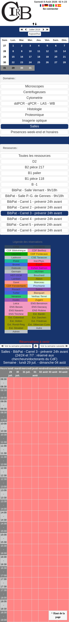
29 (4, 56)
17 (30, 56)
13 (55, 51)
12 (47, 51)
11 (38, 51)
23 (21, 62)
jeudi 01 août (35, 372)
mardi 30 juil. (17, 372)
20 (55, 56)
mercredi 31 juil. (26, 370)
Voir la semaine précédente (16, 346)
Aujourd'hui (34, 34)
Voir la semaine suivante (54, 346)
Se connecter (50, 8)
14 (64, 51)
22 (13, 62)
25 (38, 62)
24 (30, 62)
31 (4, 67)
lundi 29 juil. (10, 372)
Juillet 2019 (34, 29)
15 (13, 56)
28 (4, 51)
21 (64, 56)
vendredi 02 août (43, 370)
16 (21, 56)
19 (47, 56)
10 (30, 51)
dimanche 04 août (63, 370)
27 (4, 45)
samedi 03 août (53, 370)
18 (38, 56)
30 (4, 62)
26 (47, 62)
